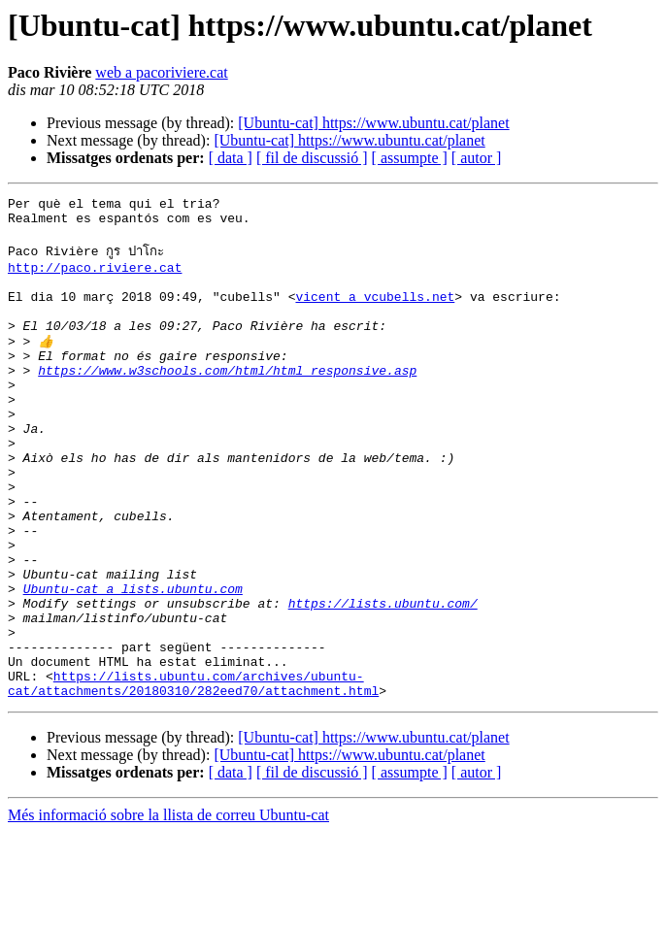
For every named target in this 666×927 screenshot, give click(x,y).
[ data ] (230, 157)
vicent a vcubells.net (374, 313)
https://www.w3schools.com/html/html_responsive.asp (227, 401)
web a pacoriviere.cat (161, 72)
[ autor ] (476, 157)
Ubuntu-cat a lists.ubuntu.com (133, 663)
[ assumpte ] (410, 157)
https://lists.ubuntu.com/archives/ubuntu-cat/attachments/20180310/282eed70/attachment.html (193, 776)
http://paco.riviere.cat (95, 278)
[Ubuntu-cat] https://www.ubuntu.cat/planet (373, 123)
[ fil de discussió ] (312, 157)
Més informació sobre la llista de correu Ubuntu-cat (168, 910)
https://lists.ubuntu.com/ (383, 680)
